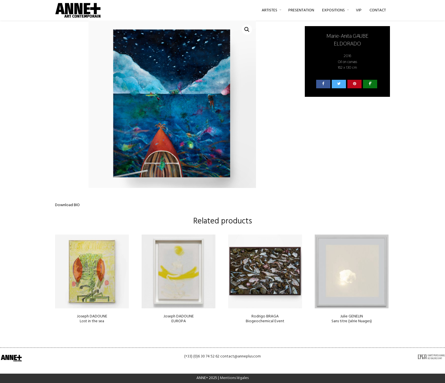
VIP (359, 10)
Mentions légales (234, 378)
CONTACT (378, 10)
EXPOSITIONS (333, 10)
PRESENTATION (301, 10)
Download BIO (67, 205)
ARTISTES (269, 10)
